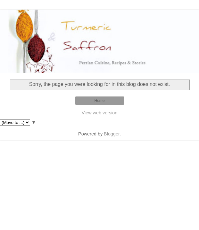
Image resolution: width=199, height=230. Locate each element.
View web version (100, 112)
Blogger (112, 133)
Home (99, 100)
